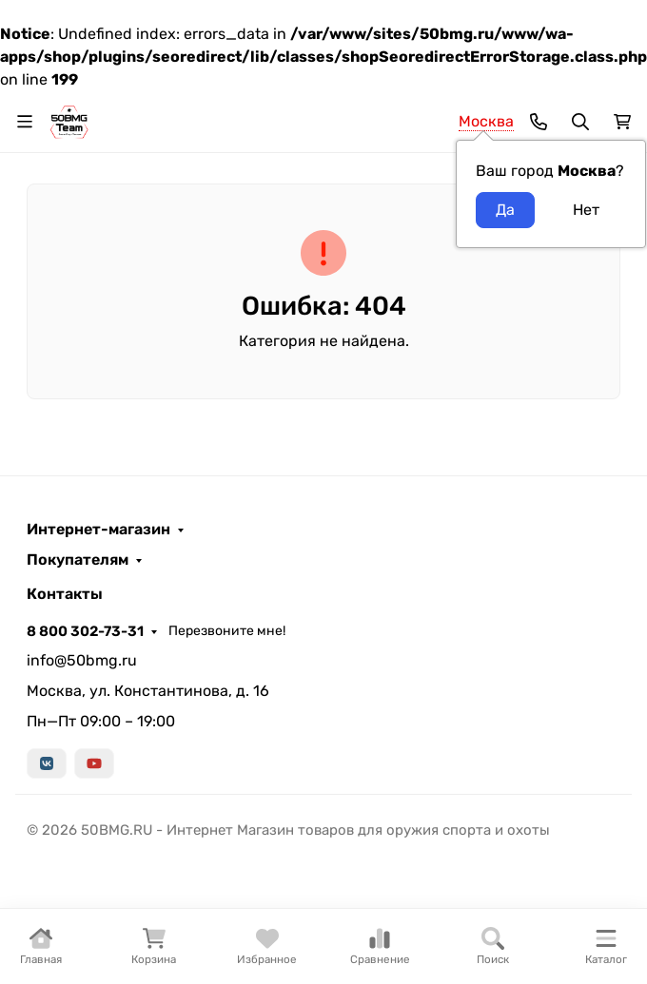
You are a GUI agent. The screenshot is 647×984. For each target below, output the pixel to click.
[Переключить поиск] (580, 121)
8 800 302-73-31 (85, 631)
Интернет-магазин (98, 529)
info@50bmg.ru (82, 660)
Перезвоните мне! (226, 631)
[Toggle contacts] (538, 121)
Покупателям (77, 560)
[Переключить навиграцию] (25, 121)
